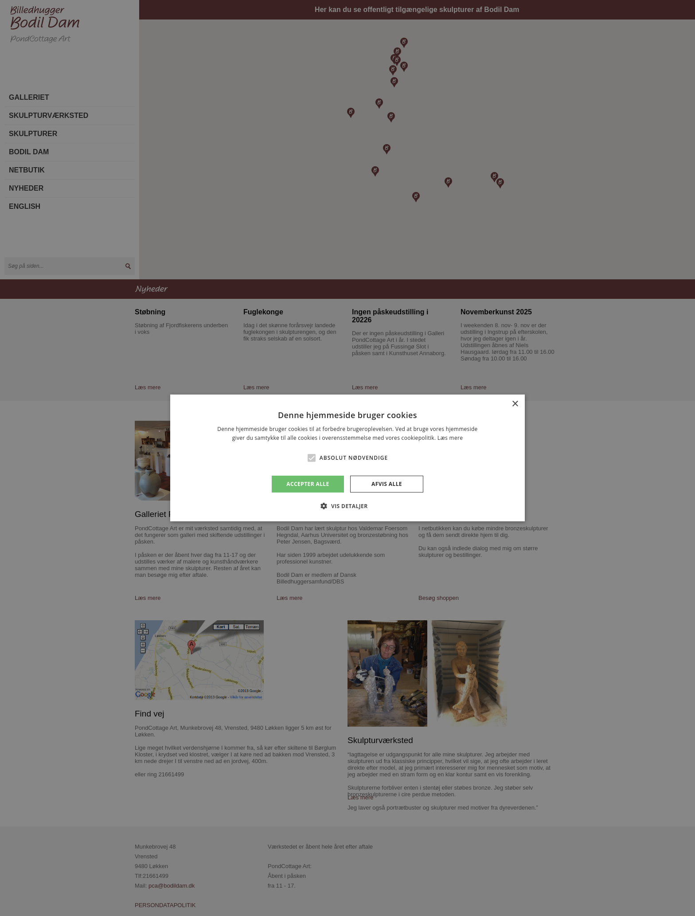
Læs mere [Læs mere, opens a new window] (450, 438)
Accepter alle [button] (307, 484)
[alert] (347, 458)
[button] (311, 458)
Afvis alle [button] (386, 484)
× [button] (514, 404)
